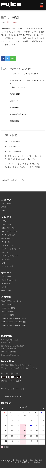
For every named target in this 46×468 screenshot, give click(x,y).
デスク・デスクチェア (9, 256)
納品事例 (4, 207)
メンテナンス (6, 284)
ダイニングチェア (8, 235)
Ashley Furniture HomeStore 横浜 (13, 318)
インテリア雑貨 (7, 266)
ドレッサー (5, 252)
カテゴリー (15, 180)
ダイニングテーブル (9, 231)
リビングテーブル (8, 228)
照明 (3, 263)
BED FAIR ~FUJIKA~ (12, 141)
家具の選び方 (6, 277)
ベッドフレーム (7, 238)
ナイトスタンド (7, 245)
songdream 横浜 (7, 304)
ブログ (3, 210)
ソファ (3, 221)
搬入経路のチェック (9, 280)
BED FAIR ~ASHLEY (12, 146)
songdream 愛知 (7, 315)
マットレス (5, 242)
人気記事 (5, 180)
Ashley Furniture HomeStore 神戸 (13, 325)
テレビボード (6, 224)
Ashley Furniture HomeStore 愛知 (13, 322)
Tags (23, 180)
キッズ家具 (5, 259)
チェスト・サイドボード (10, 249)
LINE (13, 59)
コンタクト (5, 287)
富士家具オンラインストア (11, 381)
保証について (6, 290)
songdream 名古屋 (8, 308)
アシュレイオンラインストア (12, 396)
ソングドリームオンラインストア (13, 389)
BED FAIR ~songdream (13, 151)
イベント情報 (6, 203)
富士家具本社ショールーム (11, 301)
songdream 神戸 (7, 311)
